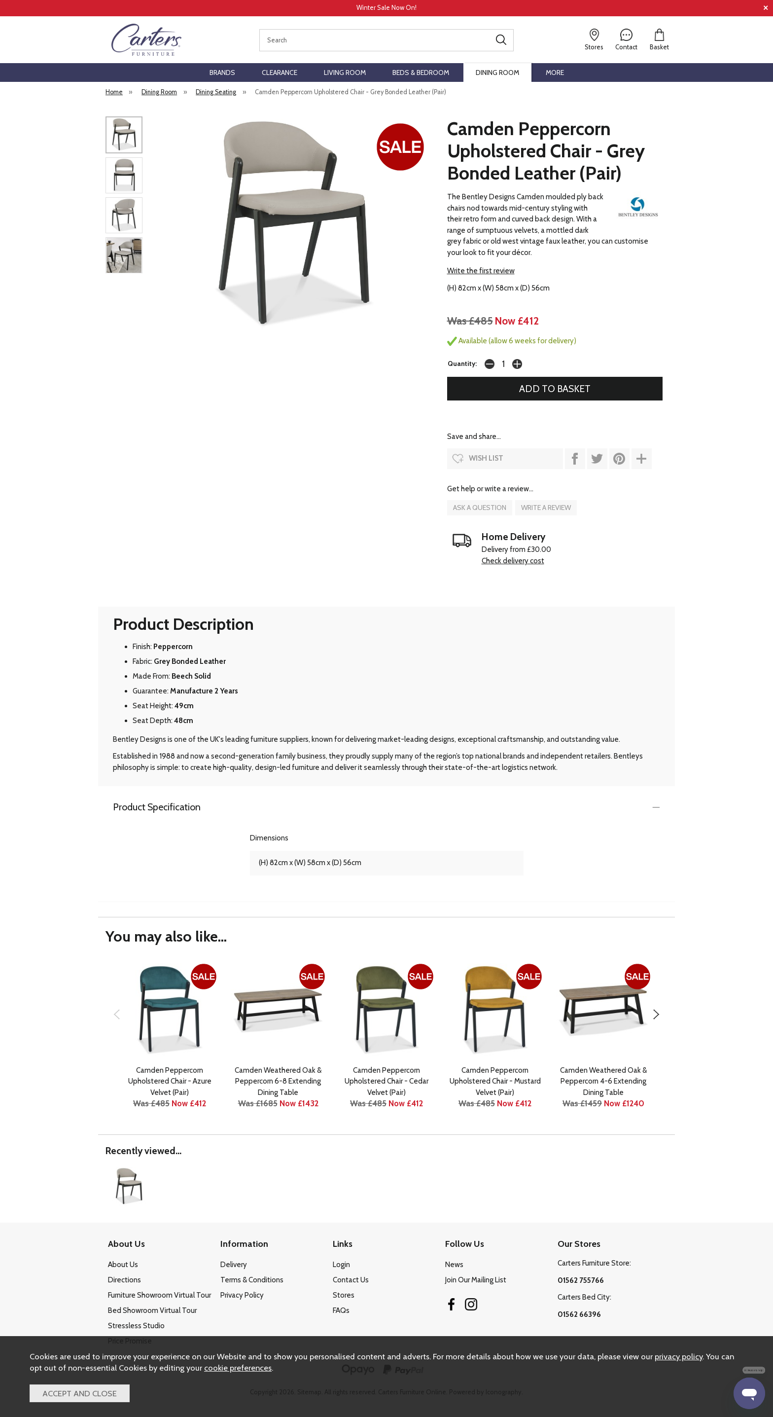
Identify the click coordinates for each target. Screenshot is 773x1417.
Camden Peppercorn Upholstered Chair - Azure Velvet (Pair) (169, 1081)
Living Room (345, 72)
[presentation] (116, 1014)
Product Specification (157, 807)
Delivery (233, 1264)
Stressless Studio (136, 1325)
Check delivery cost (513, 560)
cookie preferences (238, 1368)
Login (341, 1264)
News (454, 1264)
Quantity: (462, 363)
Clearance (279, 72)
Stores (343, 1295)
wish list (486, 458)
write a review (546, 507)
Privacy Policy (242, 1295)
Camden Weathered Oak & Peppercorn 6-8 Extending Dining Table (278, 1081)
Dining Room (497, 72)
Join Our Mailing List (475, 1279)
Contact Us (351, 1279)
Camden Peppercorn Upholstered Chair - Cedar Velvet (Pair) (386, 1081)
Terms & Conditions (251, 1279)
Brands (222, 72)
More (555, 72)
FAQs (341, 1310)
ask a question (479, 507)
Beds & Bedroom (420, 72)
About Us (123, 1264)
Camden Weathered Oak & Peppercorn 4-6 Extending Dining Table (603, 1081)
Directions (124, 1279)
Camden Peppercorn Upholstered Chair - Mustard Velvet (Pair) (495, 1081)
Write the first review (481, 270)
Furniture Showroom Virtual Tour (159, 1295)
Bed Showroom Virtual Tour (152, 1310)
